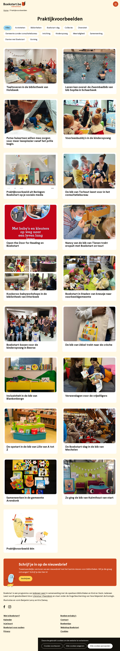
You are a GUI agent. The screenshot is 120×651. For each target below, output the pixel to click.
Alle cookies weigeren (75, 646)
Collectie (69, 28)
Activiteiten (20, 28)
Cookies (64, 631)
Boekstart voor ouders (14, 628)
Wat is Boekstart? (12, 616)
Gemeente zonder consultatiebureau (21, 34)
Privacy (7, 631)
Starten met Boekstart (15, 40)
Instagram (10, 607)
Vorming (33, 40)
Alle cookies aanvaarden (100, 646)
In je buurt (8, 624)
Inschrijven (25, 578)
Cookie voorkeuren (52, 646)
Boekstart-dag (53, 28)
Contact (64, 620)
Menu (116, 4)
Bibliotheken (36, 28)
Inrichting (46, 34)
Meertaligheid (79, 34)
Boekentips (65, 624)
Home (6, 10)
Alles (7, 28)
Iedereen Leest (39, 593)
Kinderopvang (62, 34)
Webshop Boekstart (69, 628)
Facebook (6, 607)
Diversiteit (82, 28)
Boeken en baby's (68, 616)
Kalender (8, 620)
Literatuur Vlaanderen (42, 596)
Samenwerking (96, 34)
